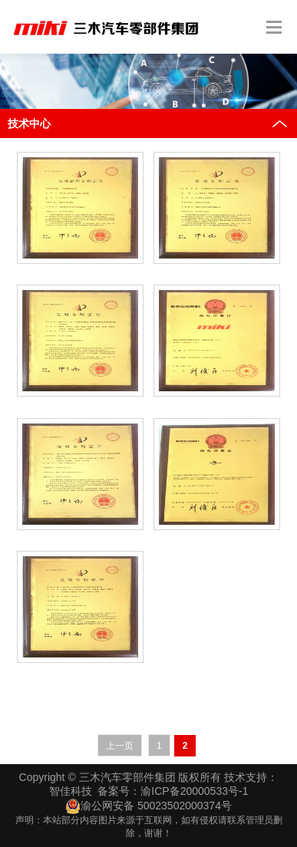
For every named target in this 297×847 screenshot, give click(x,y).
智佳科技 (70, 791)
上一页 (120, 745)
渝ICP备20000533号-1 (194, 791)
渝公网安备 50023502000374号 (148, 806)
